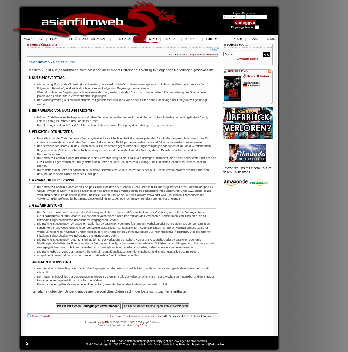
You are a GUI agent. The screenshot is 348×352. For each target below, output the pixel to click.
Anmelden (212, 54)
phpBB (104, 322)
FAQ (171, 54)
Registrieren (249, 13)
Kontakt (184, 344)
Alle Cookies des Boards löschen (142, 316)
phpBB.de (141, 325)
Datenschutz (217, 344)
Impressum (199, 344)
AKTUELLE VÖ (237, 71)
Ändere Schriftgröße (214, 49)
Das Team (115, 316)
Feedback (182, 54)
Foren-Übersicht (41, 316)
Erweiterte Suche (247, 58)
